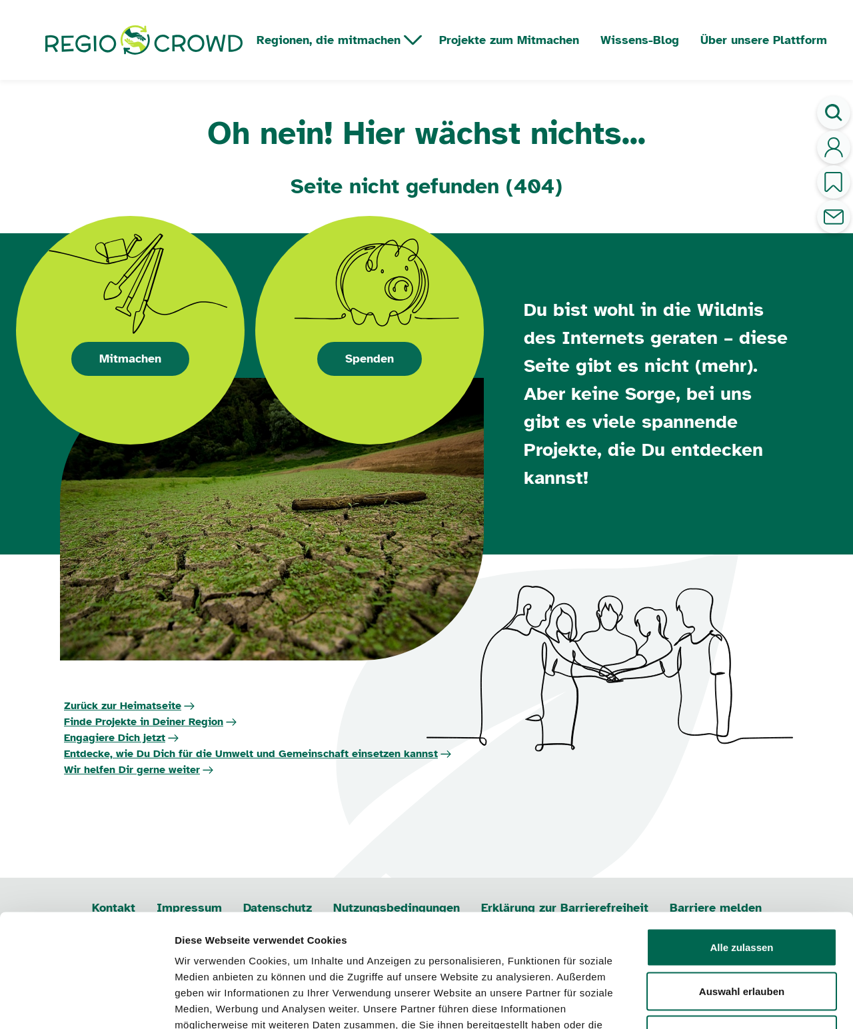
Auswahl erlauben (741, 898)
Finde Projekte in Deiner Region (143, 721)
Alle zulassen (741, 854)
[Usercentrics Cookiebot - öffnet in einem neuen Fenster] (86, 1003)
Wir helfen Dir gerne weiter (132, 769)
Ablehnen (741, 941)
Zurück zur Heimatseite (122, 705)
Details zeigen (708, 1002)
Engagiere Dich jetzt (114, 737)
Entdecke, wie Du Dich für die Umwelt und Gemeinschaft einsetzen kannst (251, 753)
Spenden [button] (369, 358)
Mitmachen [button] (130, 358)
